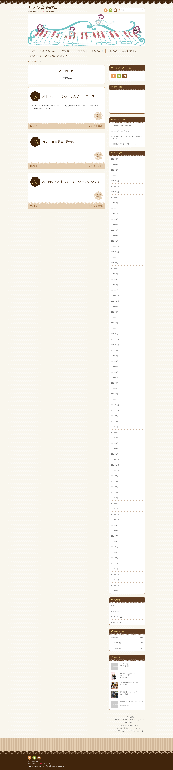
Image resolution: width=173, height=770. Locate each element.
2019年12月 (115, 405)
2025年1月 (114, 241)
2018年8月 (114, 481)
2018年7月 (114, 487)
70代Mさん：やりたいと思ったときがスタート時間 (129, 721)
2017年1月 (114, 569)
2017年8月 (114, 530)
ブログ (32, 56)
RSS (105, 10)
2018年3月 (114, 503)
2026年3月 (114, 164)
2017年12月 (115, 514)
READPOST (98, 116)
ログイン (114, 606)
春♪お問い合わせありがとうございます (128, 731)
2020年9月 (114, 383)
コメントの (116, 617)
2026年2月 (114, 170)
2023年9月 (114, 306)
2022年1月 (114, 334)
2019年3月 (114, 443)
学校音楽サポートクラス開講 (129, 725)
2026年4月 (114, 159)
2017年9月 (114, 525)
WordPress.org (116, 622)
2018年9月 (114, 476)
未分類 (34, 126)
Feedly (110, 10)
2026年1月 (114, 175)
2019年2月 (114, 449)
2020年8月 (114, 388)
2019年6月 (114, 427)
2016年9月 (114, 591)
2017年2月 (114, 563)
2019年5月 (114, 432)
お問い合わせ (97, 51)
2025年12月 (115, 181)
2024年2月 (114, 285)
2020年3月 (114, 394)
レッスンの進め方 (81, 51)
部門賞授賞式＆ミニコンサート (128, 728)
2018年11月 (115, 465)
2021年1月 (114, 378)
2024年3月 (114, 279)
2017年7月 (114, 536)
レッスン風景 (129, 717)
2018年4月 (114, 498)
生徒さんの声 (112, 51)
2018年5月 (114, 492)
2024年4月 (114, 274)
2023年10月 (115, 301)
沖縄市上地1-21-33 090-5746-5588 (39, 763)
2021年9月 (114, 350)
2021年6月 (114, 361)
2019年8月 (114, 421)
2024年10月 (115, 252)
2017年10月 (115, 520)
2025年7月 (114, 208)
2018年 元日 (115, 126)
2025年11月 (115, 186)
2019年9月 (114, 416)
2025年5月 (114, 219)
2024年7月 (114, 257)
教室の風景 (66, 51)
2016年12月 (115, 574)
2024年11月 (115, 246)
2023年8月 (114, 312)
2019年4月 (114, 438)
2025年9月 (114, 197)
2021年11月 (115, 345)
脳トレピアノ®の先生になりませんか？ (53, 56)
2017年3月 (114, 558)
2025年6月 (114, 214)
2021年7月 (114, 356)
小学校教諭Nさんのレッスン (120, 136)
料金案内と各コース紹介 (48, 51)
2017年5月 (114, 547)
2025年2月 (114, 235)
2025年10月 (115, 192)
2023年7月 (114, 317)
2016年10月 (115, 585)
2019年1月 (114, 454)
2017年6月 (114, 541)
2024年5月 (114, 268)
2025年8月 (114, 203)
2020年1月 (114, 399)
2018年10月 (115, 470)
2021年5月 (114, 367)
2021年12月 (115, 339)
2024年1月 (114, 290)
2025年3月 (114, 230)
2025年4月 (114, 225)
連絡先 (115, 10)
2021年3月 (114, 372)
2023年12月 (115, 296)
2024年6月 (114, 263)
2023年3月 (114, 323)
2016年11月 (115, 580)
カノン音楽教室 (97, 126)
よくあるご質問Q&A (129, 51)
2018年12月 (115, 459)
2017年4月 (114, 552)
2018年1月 (114, 509)
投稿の (115, 611)
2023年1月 (114, 328)
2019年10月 (115, 410)
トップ (32, 51)
